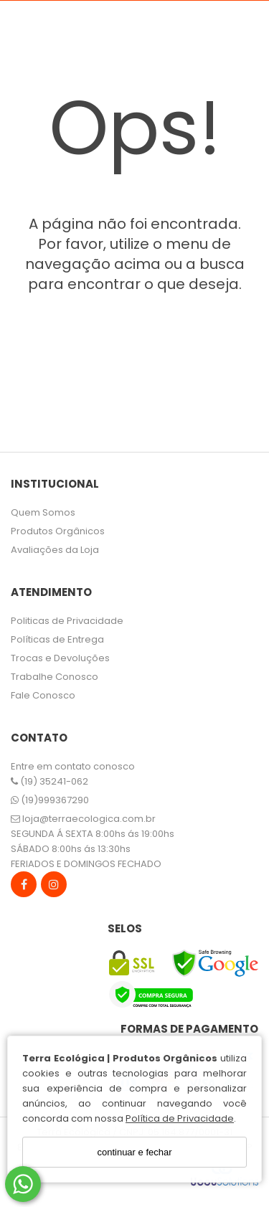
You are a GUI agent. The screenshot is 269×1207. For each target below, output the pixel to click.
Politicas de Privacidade (67, 621)
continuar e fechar (134, 1152)
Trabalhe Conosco (54, 676)
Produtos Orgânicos (58, 531)
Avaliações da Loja (55, 550)
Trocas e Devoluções (60, 658)
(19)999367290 (50, 800)
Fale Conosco (43, 695)
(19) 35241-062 (49, 781)
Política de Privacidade (180, 1118)
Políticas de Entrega (57, 639)
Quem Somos (43, 512)
